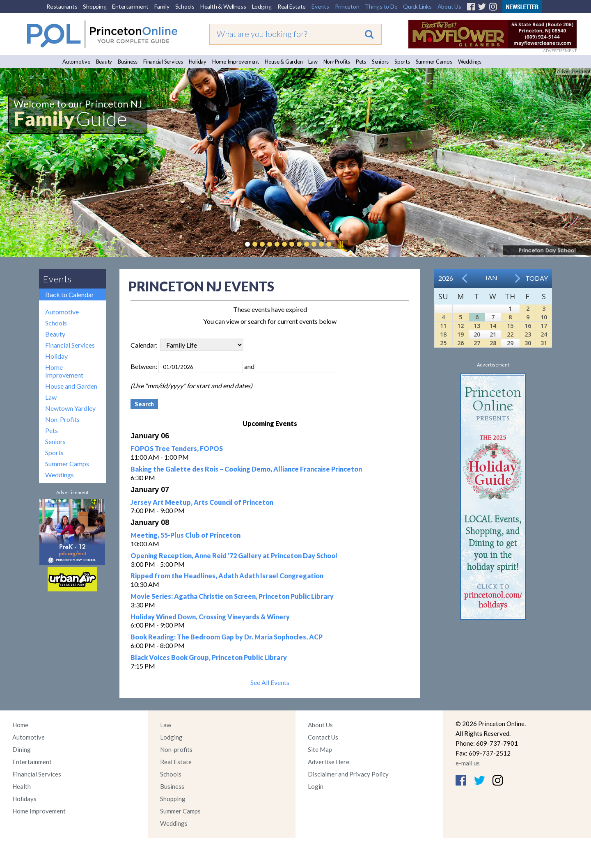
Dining (21, 749)
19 (460, 334)
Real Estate (291, 6)
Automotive (76, 61)
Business (127, 61)
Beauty (104, 61)
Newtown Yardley (70, 408)
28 (493, 343)
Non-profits (176, 749)
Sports (402, 61)
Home (20, 724)
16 (528, 326)
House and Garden (71, 386)
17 (544, 326)
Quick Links (417, 6)
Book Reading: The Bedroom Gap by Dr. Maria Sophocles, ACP (227, 637)
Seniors (380, 61)
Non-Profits (336, 61)
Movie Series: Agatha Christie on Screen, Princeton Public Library (232, 596)
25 (443, 343)
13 (477, 326)
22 (510, 334)
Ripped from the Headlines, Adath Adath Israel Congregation (227, 576)
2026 (445, 278)
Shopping (94, 6)
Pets (361, 61)
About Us (449, 6)
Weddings (469, 61)
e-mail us (468, 763)
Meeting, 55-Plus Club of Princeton (186, 535)
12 (460, 326)
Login (315, 786)
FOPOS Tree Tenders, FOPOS (177, 448)
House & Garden (284, 61)
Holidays (24, 798)
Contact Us (323, 737)
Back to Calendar (69, 294)
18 (443, 334)
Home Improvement (235, 61)
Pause (341, 244)
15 (510, 326)
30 (528, 343)
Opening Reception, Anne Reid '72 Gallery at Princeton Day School (234, 555)
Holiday (197, 61)
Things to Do (381, 6)
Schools (185, 6)
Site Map (320, 749)
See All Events (269, 682)
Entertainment (130, 6)
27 (477, 343)
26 (460, 343)
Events (320, 6)
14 (493, 326)
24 (544, 334)
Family (162, 6)
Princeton (347, 6)
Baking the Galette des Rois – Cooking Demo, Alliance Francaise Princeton (246, 469)
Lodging (262, 6)
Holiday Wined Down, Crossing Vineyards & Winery (210, 617)
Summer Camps (434, 61)
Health (21, 786)
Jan (491, 278)
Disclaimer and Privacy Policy (348, 774)
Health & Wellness (223, 6)
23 (528, 334)
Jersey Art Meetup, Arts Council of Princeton (202, 502)
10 (544, 317)
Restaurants (61, 6)
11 (443, 326)
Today (536, 278)
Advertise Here (328, 761)
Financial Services (163, 61)
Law (312, 61)
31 (544, 343)
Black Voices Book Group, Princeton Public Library (209, 657)
